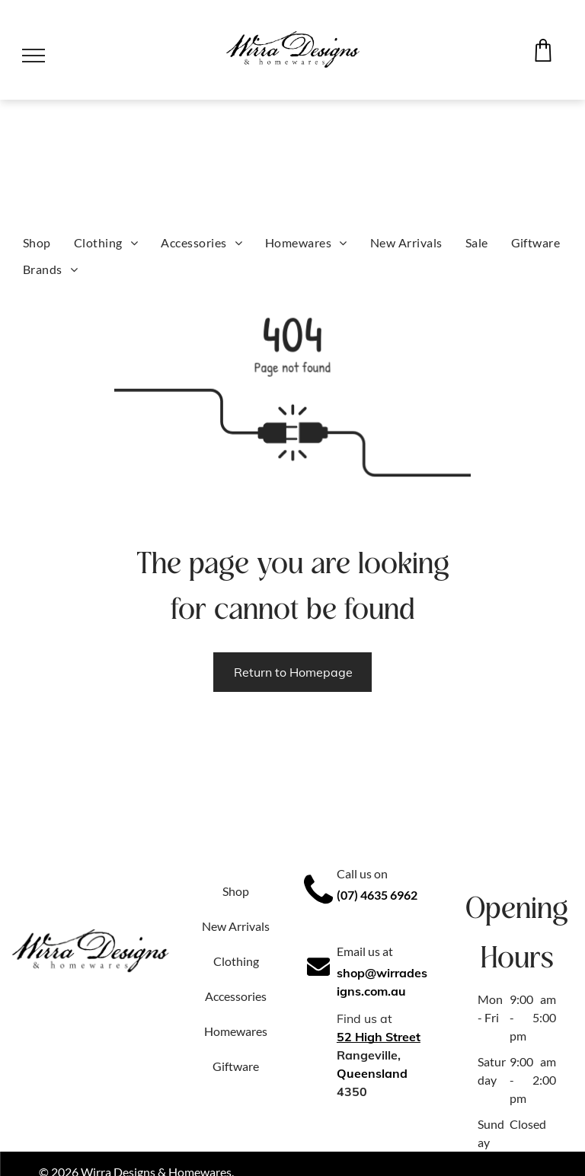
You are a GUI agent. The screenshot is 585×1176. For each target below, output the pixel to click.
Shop (235, 891)
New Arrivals (236, 926)
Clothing (236, 961)
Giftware (236, 1066)
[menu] (33, 55)
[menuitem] (36, 243)
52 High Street (378, 1036)
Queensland (372, 1073)
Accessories (236, 996)
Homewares (235, 1031)
